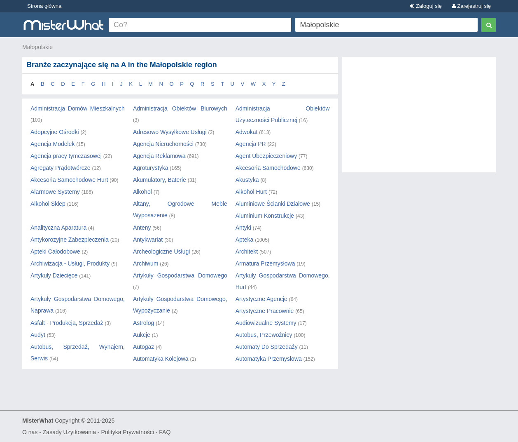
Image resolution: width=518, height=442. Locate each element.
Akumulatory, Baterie (159, 179)
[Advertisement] (419, 118)
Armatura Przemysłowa (265, 263)
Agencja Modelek (52, 144)
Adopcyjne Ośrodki (54, 132)
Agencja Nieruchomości (163, 144)
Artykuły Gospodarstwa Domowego (180, 275)
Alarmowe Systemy (55, 191)
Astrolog (143, 323)
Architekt (247, 251)
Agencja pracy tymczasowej (66, 156)
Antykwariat (148, 239)
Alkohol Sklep (47, 203)
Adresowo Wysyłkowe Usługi (170, 132)
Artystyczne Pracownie (265, 311)
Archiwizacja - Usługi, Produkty (70, 263)
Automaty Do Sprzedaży (267, 346)
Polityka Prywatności (127, 432)
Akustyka (247, 179)
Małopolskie (37, 47)
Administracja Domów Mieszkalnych (77, 108)
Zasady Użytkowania (69, 432)
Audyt (37, 335)
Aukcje (141, 335)
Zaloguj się (425, 6)
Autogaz (143, 346)
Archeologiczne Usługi (161, 251)
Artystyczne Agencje (261, 299)
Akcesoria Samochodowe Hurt (69, 179)
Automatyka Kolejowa (161, 358)
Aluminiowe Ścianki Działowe (273, 203)
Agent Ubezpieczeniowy (266, 156)
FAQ (164, 432)
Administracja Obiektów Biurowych (180, 108)
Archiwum (145, 263)
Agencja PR (251, 144)
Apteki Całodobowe (55, 251)
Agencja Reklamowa (159, 156)
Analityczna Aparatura (58, 227)
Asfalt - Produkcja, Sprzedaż (66, 323)
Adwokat (247, 132)
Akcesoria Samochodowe (268, 168)
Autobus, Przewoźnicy (264, 335)
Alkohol (142, 191)
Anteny (142, 227)
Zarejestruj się (471, 6)
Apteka (245, 239)
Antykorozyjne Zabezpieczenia (69, 239)
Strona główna (44, 6)
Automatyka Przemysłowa (269, 358)
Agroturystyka (150, 168)
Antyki (243, 227)
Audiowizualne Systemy (266, 323)
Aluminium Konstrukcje (265, 215)
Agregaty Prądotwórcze (60, 168)
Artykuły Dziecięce (53, 275)
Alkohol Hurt (251, 191)
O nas (29, 432)
